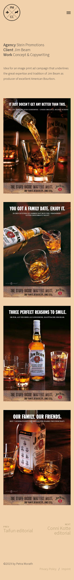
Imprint (66, 569)
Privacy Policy (48, 569)
